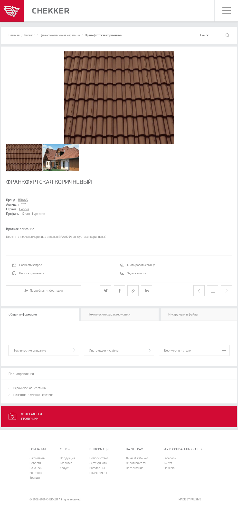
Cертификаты (98, 463)
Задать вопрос (137, 273)
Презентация (134, 468)
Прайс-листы (98, 473)
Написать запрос (30, 265)
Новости (35, 463)
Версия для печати (31, 273)
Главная (14, 35)
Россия (24, 209)
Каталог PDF (97, 468)
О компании (37, 458)
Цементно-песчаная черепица (60, 35)
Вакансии (35, 468)
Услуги (64, 468)
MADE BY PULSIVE (190, 499)
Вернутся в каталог (178, 350)
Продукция (67, 458)
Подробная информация (46, 291)
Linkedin (169, 468)
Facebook (169, 458)
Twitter (167, 463)
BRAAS (23, 200)
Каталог (29, 35)
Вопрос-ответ (98, 458)
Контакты (35, 473)
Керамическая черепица (29, 388)
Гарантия (66, 463)
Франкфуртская (33, 214)
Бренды (34, 477)
